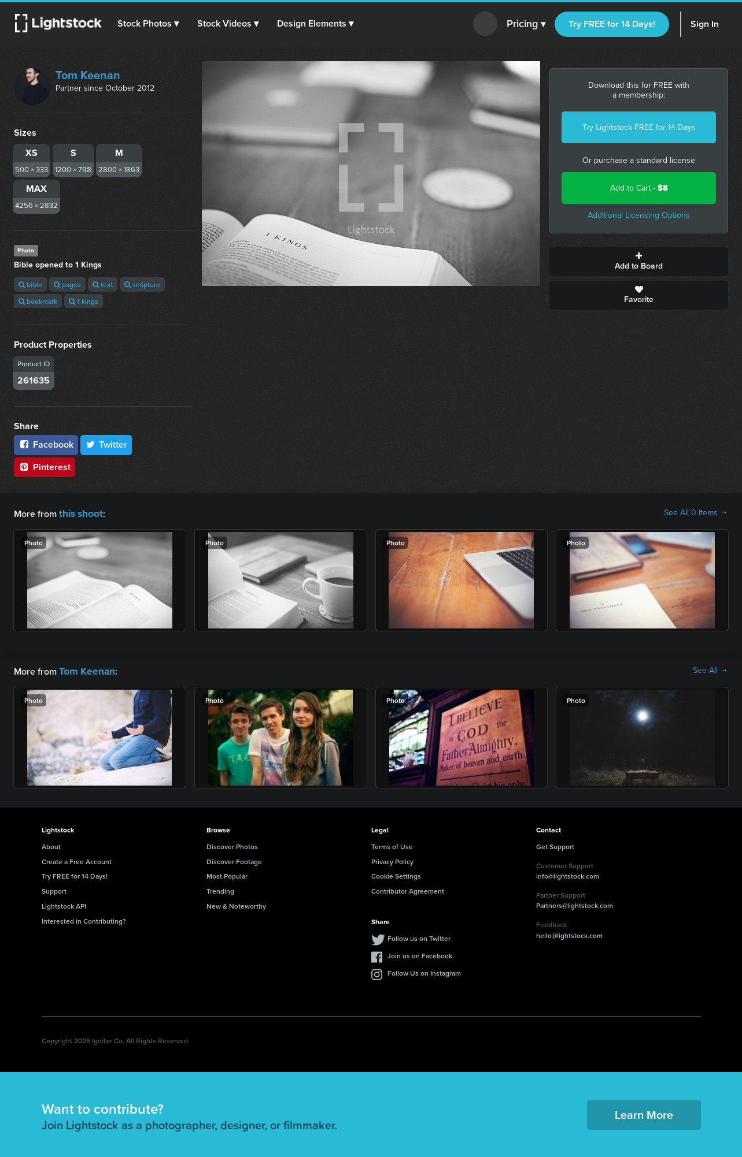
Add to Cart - (639, 188)
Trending (220, 889)
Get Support (555, 844)
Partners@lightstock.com (574, 903)
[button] (149, 23)
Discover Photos (232, 844)
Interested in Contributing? (84, 919)
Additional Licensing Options (639, 215)
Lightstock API (64, 904)
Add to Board (638, 261)
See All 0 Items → (696, 513)
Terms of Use (392, 844)
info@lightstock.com (567, 874)
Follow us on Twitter (419, 936)
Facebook (46, 444)
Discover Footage (234, 859)
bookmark (38, 301)
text (103, 284)
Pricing (526, 24)
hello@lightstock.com (569, 933)
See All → (710, 669)
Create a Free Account (77, 859)
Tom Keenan (88, 75)
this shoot (79, 512)
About (51, 844)
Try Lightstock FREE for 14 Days (639, 127)
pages (67, 284)
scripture (142, 284)
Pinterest (45, 467)
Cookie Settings (396, 874)
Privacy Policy (392, 859)
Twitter (106, 444)
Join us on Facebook (419, 953)
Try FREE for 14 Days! (612, 24)
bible (30, 284)
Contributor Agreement (407, 889)
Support (54, 889)
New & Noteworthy (236, 904)
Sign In (705, 24)
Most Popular (227, 874)
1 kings (83, 301)
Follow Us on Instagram (424, 971)
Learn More (644, 1112)
